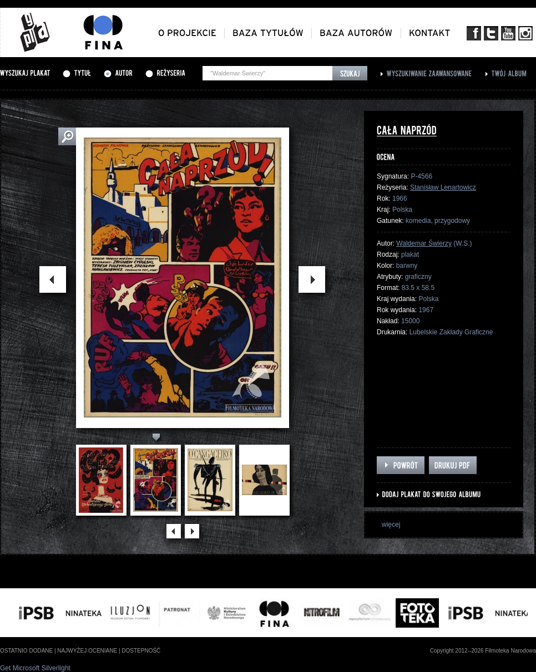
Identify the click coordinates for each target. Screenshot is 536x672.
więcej (391, 524)
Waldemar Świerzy (424, 243)
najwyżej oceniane (87, 651)
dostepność (141, 651)
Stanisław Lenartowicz (443, 187)
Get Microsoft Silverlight (35, 668)
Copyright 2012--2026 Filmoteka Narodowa (483, 651)
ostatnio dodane (26, 651)
